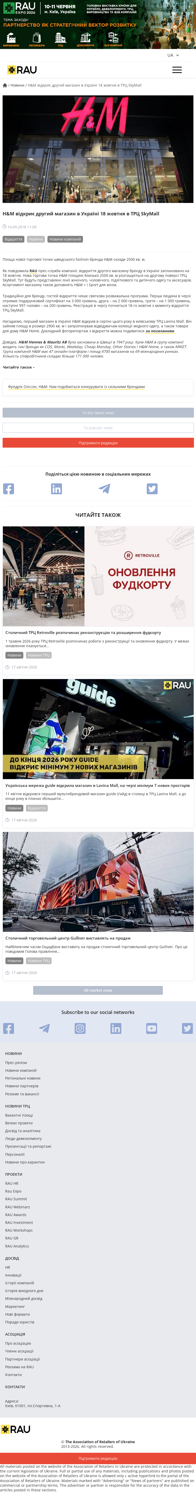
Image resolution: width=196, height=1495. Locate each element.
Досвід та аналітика (22, 1131)
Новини (36, 239)
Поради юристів (19, 1322)
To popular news (98, 427)
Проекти (13, 1174)
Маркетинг (15, 1306)
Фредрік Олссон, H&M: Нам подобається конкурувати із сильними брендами (76, 386)
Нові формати (17, 1314)
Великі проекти (19, 1123)
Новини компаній (65, 239)
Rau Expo (13, 1191)
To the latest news (98, 412)
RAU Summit (16, 1199)
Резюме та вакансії (22, 1094)
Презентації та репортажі (28, 1146)
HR (7, 1267)
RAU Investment (19, 1222)
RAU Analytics (17, 1246)
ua (170, 55)
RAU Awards (15, 1214)
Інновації (13, 1275)
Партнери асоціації (22, 1359)
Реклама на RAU (19, 1367)
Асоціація (15, 1334)
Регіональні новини (22, 1078)
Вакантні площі (19, 1115)
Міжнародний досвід (23, 1298)
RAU (33, 270)
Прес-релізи (16, 1062)
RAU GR (11, 1238)
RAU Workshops (19, 1230)
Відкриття (13, 239)
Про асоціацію (18, 1343)
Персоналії (15, 1154)
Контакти (13, 1374)
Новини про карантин (25, 1162)
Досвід (12, 1258)
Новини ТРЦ (39, 655)
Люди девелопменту (23, 1138)
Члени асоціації (19, 1351)
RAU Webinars (17, 1207)
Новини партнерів (21, 1086)
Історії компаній (19, 1283)
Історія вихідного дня (24, 1290)
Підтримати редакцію (98, 442)
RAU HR (11, 1183)
